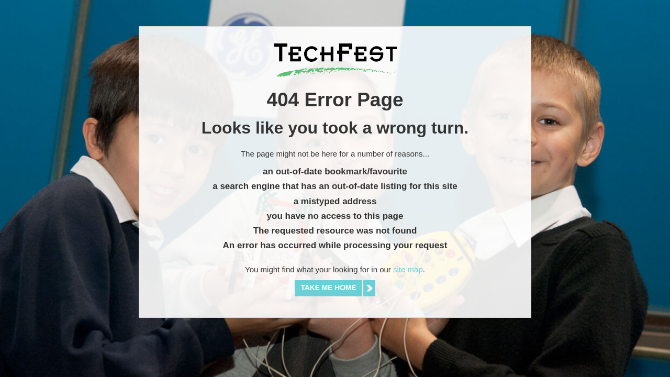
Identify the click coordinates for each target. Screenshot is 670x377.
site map (408, 269)
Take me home (328, 288)
